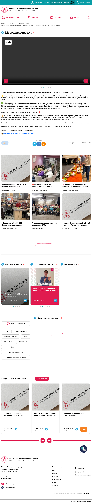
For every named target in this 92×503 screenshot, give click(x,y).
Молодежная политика (16, 352)
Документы (55, 482)
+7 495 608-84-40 (11, 471)
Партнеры (55, 476)
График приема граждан (83, 475)
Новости (12, 23)
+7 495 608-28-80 (13, 469)
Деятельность (56, 479)
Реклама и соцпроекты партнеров (16, 357)
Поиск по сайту (80, 472)
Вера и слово (8, 341)
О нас (53, 470)
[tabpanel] (46, 61)
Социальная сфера (21, 331)
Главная (3, 23)
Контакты (55, 485)
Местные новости (24, 23)
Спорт (6, 331)
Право (25, 336)
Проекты (54, 473)
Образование (23, 341)
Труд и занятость (16, 347)
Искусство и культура (10, 336)
